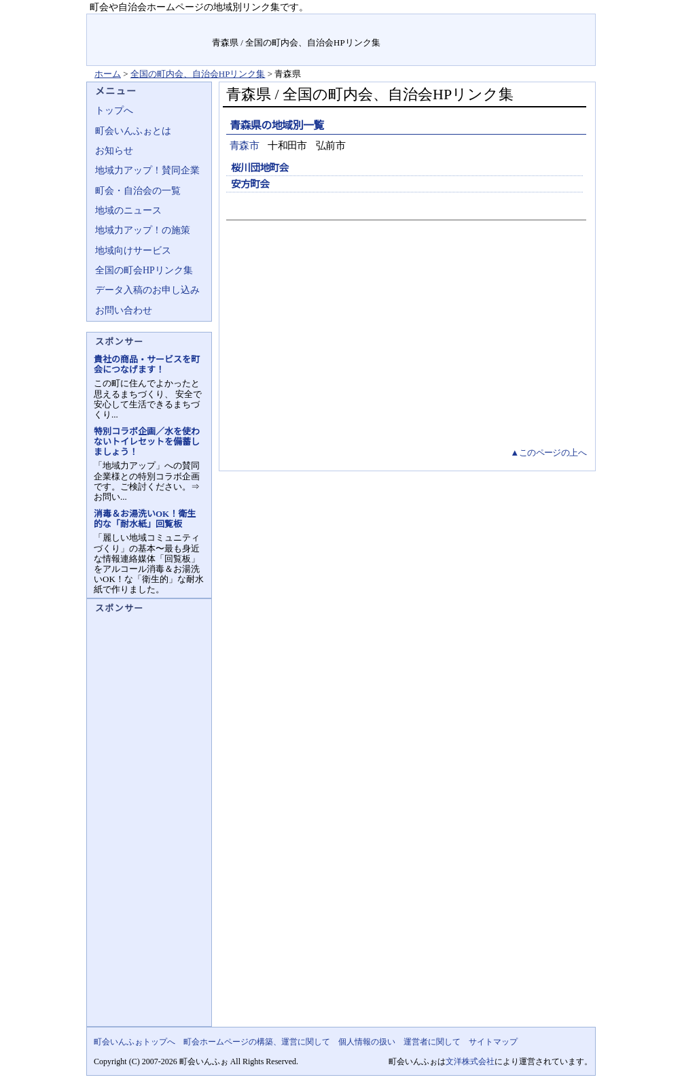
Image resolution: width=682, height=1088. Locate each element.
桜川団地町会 (260, 168)
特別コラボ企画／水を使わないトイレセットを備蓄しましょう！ (147, 441)
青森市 (244, 145)
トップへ (114, 110)
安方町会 (250, 184)
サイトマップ (563, 23)
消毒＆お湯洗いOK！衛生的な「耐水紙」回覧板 (145, 519)
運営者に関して (432, 1042)
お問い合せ (502, 23)
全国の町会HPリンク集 (144, 270)
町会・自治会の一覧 (138, 191)
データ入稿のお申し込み (147, 290)
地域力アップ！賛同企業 (147, 170)
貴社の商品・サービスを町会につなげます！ (147, 364)
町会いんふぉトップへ (134, 1042)
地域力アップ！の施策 (142, 230)
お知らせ (114, 151)
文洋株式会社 (470, 1061)
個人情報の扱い (366, 1042)
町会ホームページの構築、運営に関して (256, 1042)
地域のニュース (128, 210)
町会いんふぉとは (133, 131)
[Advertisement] (404, 343)
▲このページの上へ (548, 452)
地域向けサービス (133, 250)
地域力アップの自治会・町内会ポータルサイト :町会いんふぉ (150, 39)
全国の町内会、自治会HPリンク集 (198, 74)
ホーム (107, 74)
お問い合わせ (123, 310)
